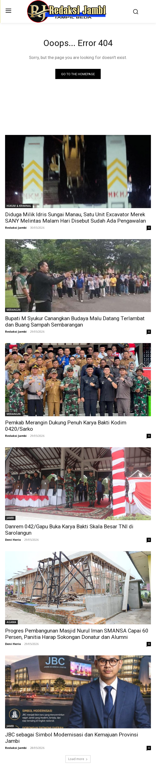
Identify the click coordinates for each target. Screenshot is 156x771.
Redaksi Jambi (16, 227)
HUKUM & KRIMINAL (19, 206)
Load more (78, 759)
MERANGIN (14, 310)
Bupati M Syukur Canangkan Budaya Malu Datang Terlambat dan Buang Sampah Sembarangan (75, 321)
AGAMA (11, 622)
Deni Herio (13, 540)
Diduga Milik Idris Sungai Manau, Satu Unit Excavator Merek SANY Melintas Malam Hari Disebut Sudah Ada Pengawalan (75, 217)
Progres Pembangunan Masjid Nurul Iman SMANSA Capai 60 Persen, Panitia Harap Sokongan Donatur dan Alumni (76, 634)
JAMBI (10, 518)
